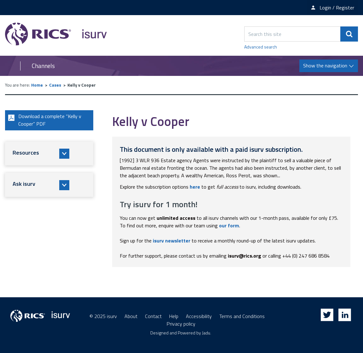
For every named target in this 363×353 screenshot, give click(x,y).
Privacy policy (181, 323)
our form (229, 225)
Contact (153, 316)
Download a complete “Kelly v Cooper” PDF (44, 120)
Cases (55, 85)
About (130, 316)
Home (37, 85)
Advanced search (260, 46)
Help (173, 316)
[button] (49, 154)
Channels (43, 65)
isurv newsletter (171, 240)
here (195, 187)
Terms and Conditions (242, 316)
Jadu (206, 332)
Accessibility (199, 316)
